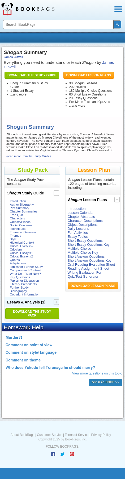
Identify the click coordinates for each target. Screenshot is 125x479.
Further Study (19, 287)
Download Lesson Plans (88, 75)
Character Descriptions (85, 221)
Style (13, 239)
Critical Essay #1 (21, 253)
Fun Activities (78, 233)
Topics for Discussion (24, 280)
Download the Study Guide (31, 75)
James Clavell (13, 57)
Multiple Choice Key (83, 253)
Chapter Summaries (23, 211)
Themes (15, 235)
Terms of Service (76, 435)
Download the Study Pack (32, 313)
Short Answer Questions (86, 257)
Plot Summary (19, 208)
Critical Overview (21, 246)
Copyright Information (25, 294)
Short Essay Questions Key (89, 245)
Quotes (15, 259)
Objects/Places (20, 221)
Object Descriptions (83, 225)
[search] (58, 25)
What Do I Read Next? (25, 273)
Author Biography (22, 204)
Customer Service (49, 435)
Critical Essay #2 (21, 256)
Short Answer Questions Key (89, 261)
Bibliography (18, 291)
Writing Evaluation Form (86, 272)
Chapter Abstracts (81, 217)
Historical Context (22, 242)
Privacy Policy (101, 435)
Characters (17, 218)
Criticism (16, 249)
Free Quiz (16, 214)
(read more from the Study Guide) (28, 156)
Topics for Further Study (26, 266)
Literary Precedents (23, 284)
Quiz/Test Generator (83, 276)
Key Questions (20, 277)
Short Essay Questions (85, 241)
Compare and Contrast (25, 270)
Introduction (18, 201)
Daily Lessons (78, 229)
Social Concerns (21, 225)
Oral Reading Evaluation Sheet (91, 264)
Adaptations (18, 263)
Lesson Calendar (81, 213)
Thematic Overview (23, 232)
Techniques (17, 228)
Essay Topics (78, 237)
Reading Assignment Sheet (88, 268)
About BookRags (23, 435)
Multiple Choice (79, 249)
